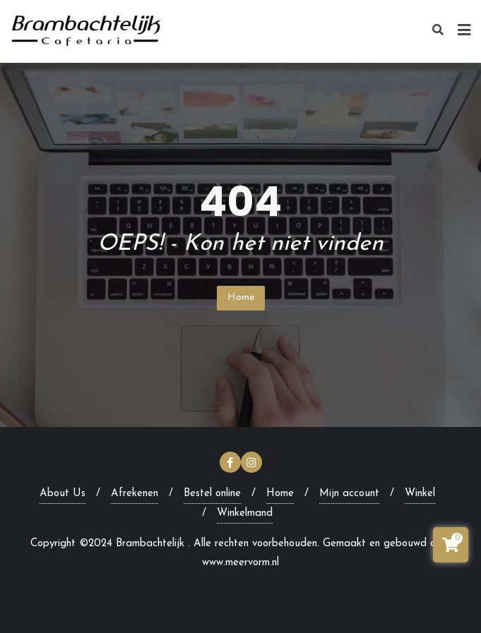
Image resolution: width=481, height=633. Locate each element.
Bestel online (212, 493)
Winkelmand (245, 513)
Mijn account (349, 493)
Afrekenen (134, 493)
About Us (62, 493)
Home (240, 297)
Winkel (420, 493)
